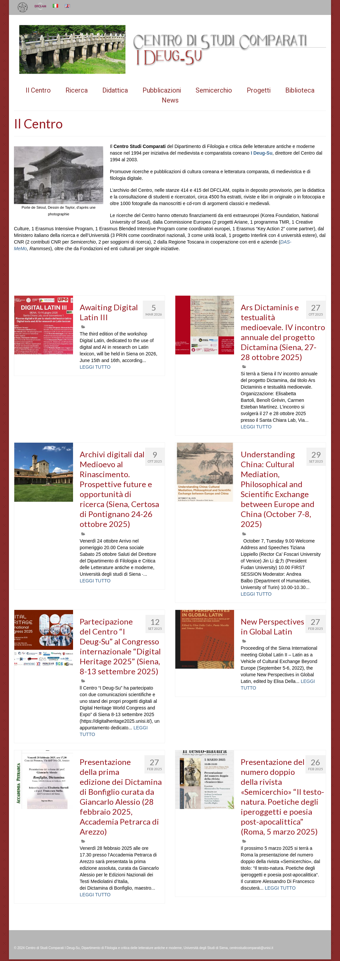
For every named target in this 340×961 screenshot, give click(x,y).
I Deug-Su (261, 153)
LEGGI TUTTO (95, 367)
